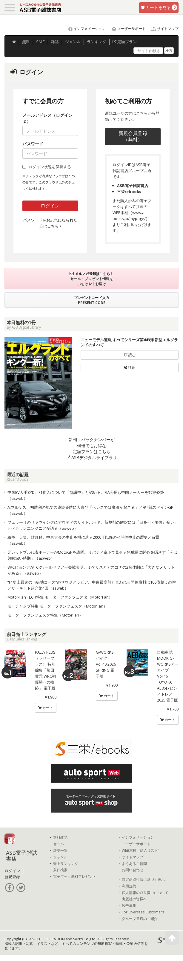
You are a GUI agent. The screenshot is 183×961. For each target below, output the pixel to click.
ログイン (50, 205)
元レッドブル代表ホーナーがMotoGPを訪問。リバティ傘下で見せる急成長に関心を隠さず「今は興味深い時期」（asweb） (92, 555)
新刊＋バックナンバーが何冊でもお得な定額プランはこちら (91, 448)
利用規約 (129, 886)
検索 (169, 50)
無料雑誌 (60, 837)
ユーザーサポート (126, 28)
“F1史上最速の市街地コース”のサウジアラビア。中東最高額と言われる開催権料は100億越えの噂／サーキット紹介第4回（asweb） (91, 585)
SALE (40, 41)
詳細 (129, 367)
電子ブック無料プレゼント (74, 876)
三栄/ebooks (129, 191)
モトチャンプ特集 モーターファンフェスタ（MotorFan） (57, 606)
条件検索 (60, 870)
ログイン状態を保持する (46, 166)
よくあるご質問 (134, 863)
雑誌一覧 (60, 850)
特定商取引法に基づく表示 (143, 879)
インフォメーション (84, 28)
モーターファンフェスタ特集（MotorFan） (45, 615)
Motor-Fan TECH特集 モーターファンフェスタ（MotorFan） (60, 597)
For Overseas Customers (143, 912)
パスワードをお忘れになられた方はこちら (50, 223)
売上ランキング (65, 863)
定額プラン (125, 41)
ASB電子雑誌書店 (132, 185)
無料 (26, 41)
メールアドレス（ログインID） (47, 118)
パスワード (32, 144)
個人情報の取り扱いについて (145, 892)
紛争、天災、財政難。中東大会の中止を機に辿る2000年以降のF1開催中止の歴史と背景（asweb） (83, 540)
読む (130, 354)
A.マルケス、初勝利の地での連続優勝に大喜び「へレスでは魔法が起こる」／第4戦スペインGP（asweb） (90, 510)
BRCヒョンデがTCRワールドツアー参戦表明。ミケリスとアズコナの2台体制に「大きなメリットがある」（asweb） (91, 570)
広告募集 (129, 905)
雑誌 (55, 41)
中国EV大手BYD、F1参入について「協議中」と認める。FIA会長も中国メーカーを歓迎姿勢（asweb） (85, 495)
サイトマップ (163, 28)
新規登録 (12, 876)
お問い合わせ (132, 870)
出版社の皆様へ (134, 899)
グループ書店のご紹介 (140, 918)
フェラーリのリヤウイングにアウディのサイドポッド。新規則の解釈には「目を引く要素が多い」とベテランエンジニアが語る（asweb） (92, 525)
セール (58, 844)
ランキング (96, 41)
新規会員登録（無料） (133, 136)
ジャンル (73, 41)
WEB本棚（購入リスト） (142, 850)
